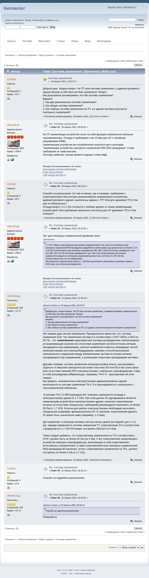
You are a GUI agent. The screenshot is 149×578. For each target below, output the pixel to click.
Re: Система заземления (63, 124)
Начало (11, 41)
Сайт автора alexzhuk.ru (54, 175)
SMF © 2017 (73, 570)
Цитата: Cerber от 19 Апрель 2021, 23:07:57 (64, 305)
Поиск (74, 41)
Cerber (11, 79)
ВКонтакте (44, 41)
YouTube (27, 41)
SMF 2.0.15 (62, 570)
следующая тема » (135, 61)
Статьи (61, 41)
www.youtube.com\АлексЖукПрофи (59, 169)
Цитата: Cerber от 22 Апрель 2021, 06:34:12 (64, 505)
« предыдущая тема (115, 61)
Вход (87, 41)
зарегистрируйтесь (14, 23)
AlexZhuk (13, 124)
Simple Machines (87, 570)
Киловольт (14, 8)
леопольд (13, 295)
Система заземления (60, 78)
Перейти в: (113, 547)
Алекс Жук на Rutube (53, 172)
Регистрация (104, 41)
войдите (50, 20)
